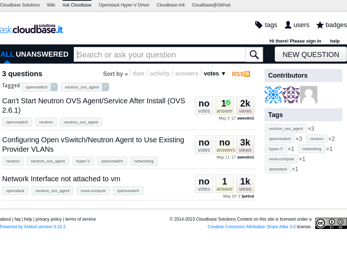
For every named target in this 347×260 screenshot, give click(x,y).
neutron (46, 122)
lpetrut (248, 196)
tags (271, 25)
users (301, 25)
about (5, 219)
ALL (7, 54)
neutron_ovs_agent (81, 122)
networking (144, 161)
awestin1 (245, 118)
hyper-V (83, 161)
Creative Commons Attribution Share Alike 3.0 (252, 226)
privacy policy (49, 219)
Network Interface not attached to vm (61, 179)
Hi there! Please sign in (295, 41)
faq (17, 219)
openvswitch (17, 122)
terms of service (80, 219)
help (335, 41)
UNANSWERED (42, 54)
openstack (15, 190)
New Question (311, 54)
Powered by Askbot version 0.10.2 (32, 226)
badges (336, 25)
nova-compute (93, 190)
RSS (238, 74)
